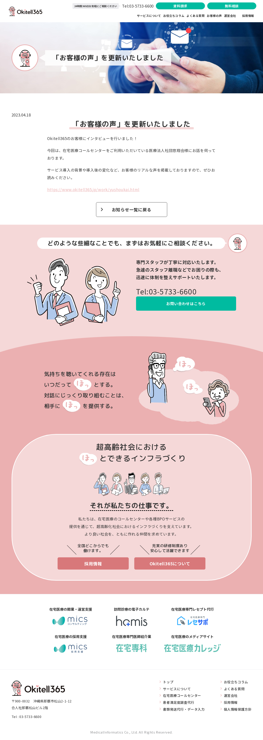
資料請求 (180, 6)
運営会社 (233, 16)
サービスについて (149, 16)
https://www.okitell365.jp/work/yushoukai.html (93, 189)
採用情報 (248, 16)
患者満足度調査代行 (178, 702)
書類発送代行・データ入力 (184, 709)
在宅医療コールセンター (182, 695)
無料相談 (232, 6)
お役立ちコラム (173, 16)
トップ (168, 682)
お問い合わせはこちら (186, 303)
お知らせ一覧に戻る (131, 209)
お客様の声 (214, 16)
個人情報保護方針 (238, 709)
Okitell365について (170, 564)
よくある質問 (196, 16)
